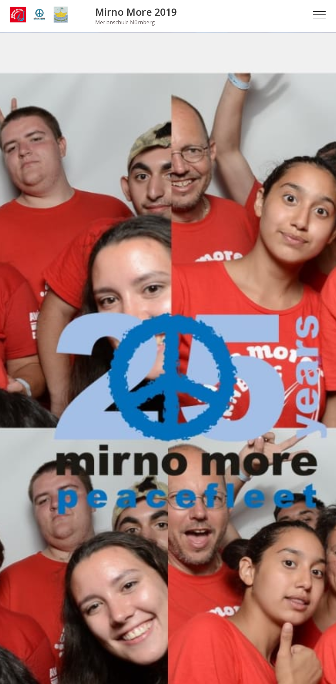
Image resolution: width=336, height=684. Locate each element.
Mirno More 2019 (136, 12)
